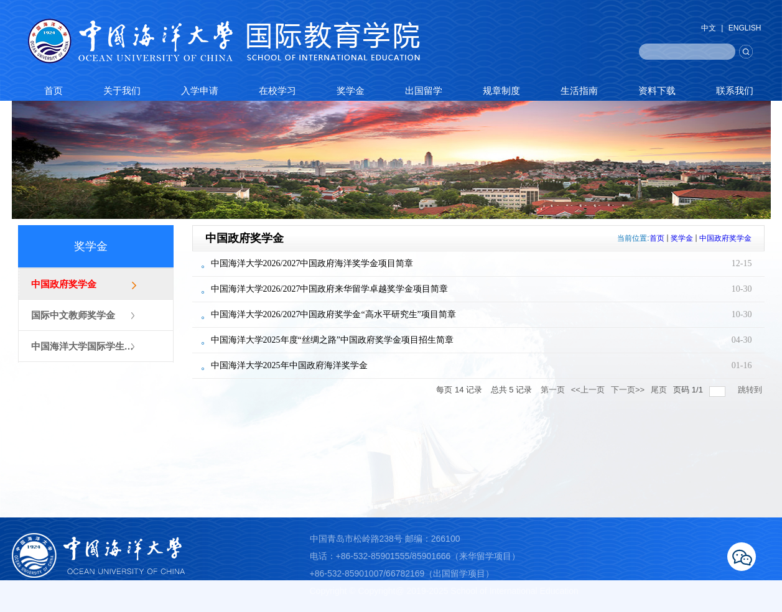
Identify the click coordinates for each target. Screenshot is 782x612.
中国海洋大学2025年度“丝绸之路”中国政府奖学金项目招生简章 (332, 340)
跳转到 (751, 389)
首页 (656, 238)
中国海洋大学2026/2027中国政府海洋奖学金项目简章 (312, 263)
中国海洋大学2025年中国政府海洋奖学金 (289, 365)
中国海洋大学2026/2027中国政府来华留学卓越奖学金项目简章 (330, 289)
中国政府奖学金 (725, 238)
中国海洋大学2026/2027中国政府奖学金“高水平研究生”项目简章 (333, 314)
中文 (708, 28)
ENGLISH (744, 28)
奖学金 (682, 238)
